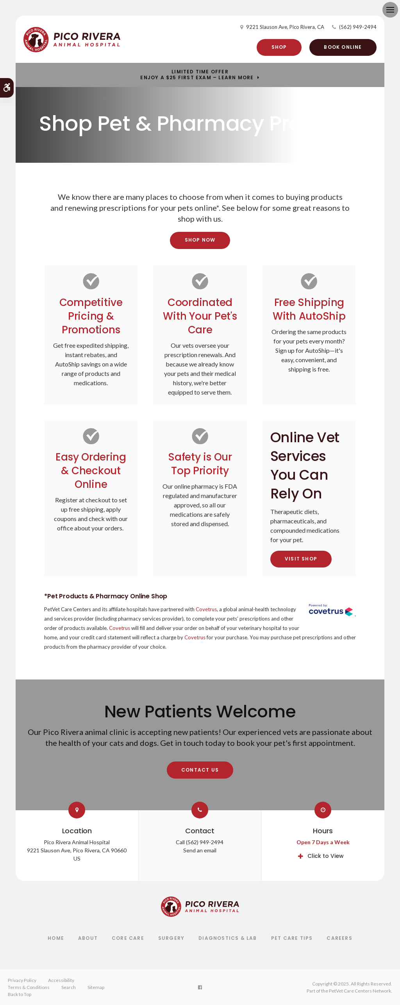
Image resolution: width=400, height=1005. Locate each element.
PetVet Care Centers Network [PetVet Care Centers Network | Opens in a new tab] (360, 991)
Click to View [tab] (325, 856)
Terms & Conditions (29, 987)
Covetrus (206, 609)
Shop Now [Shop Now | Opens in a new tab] (200, 240)
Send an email (199, 850)
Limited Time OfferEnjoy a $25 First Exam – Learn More (197, 75)
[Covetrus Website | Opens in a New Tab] (332, 611)
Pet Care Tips (292, 938)
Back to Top (19, 994)
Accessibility (61, 980)
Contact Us (200, 770)
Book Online (343, 47)
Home (56, 938)
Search (68, 987)
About (88, 938)
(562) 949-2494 (358, 27)
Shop (279, 47)
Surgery (171, 938)
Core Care (128, 938)
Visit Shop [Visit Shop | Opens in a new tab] (301, 558)
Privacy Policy (22, 980)
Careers (339, 938)
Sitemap (96, 987)
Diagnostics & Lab (227, 938)
